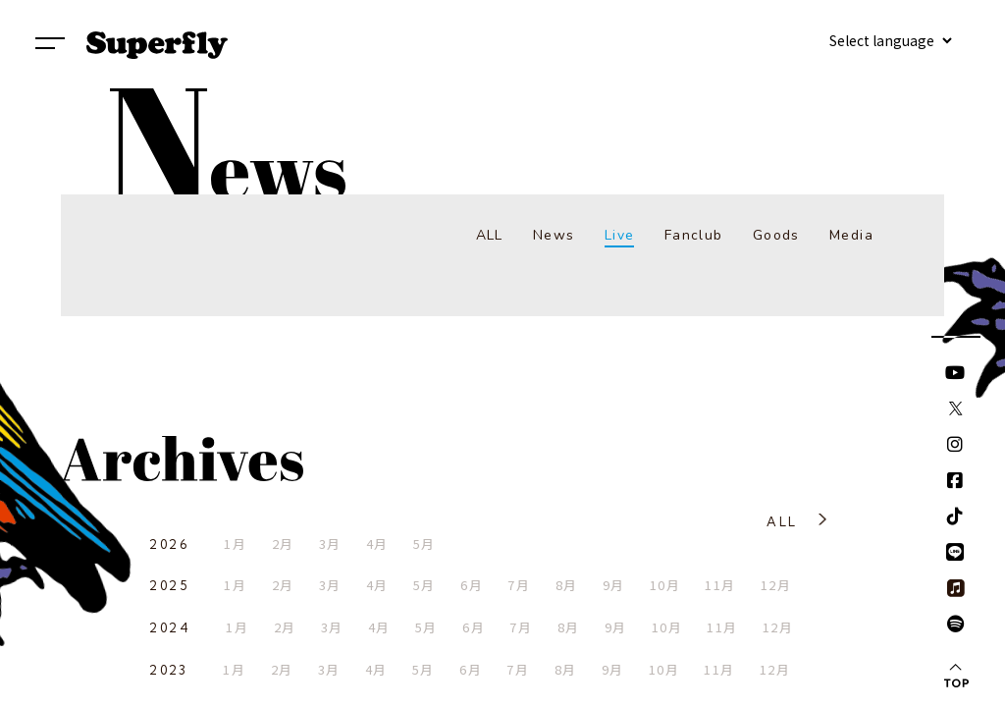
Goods (776, 235)
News (554, 235)
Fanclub (693, 235)
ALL (489, 235)
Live (620, 235)
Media (851, 235)
